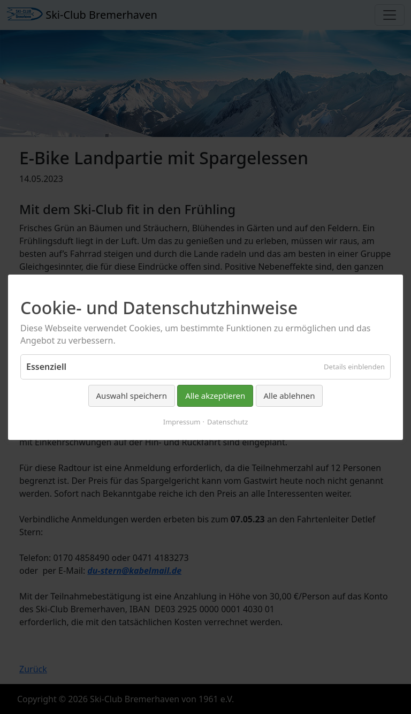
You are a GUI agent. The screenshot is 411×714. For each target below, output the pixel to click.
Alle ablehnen (289, 395)
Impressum (182, 421)
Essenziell (46, 367)
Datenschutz (227, 421)
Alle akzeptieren (215, 395)
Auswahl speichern (131, 395)
